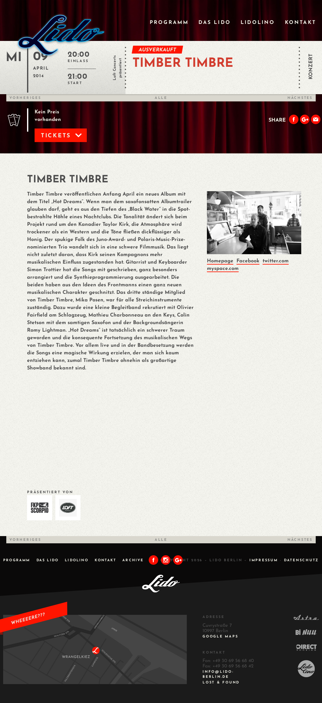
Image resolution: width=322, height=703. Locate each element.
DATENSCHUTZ (301, 560)
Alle (161, 98)
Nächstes (300, 98)
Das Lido (214, 22)
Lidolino (258, 22)
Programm (169, 22)
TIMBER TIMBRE (182, 63)
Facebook (247, 261)
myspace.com (223, 268)
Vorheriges (25, 98)
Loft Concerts (115, 67)
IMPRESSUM (263, 560)
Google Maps (220, 636)
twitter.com (276, 261)
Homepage (220, 261)
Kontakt (300, 22)
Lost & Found (221, 682)
